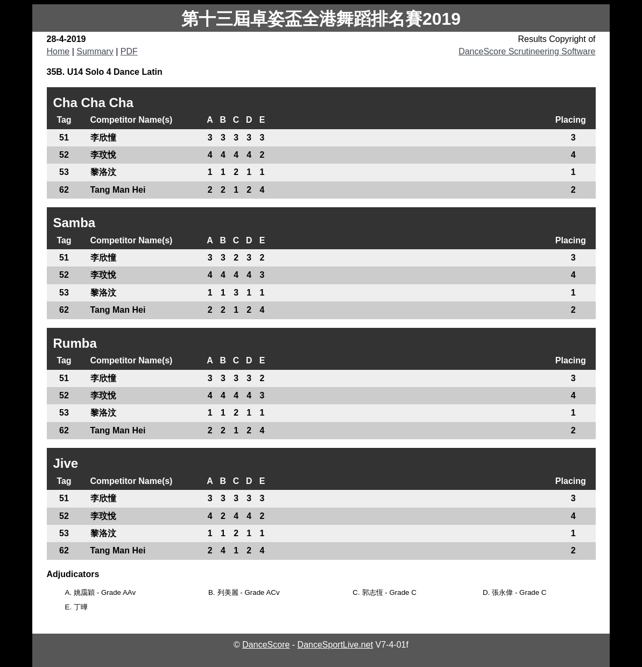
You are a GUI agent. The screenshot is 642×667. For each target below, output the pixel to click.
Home (58, 51)
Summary (94, 51)
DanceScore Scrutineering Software (526, 51)
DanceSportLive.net (335, 644)
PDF (129, 51)
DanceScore (266, 644)
